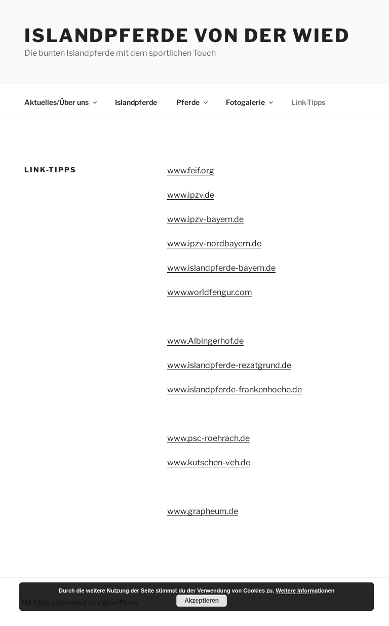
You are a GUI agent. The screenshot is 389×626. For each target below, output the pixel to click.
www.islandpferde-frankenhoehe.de (234, 389)
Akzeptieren (201, 600)
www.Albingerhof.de (205, 341)
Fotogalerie (250, 102)
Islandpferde (136, 102)
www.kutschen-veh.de (208, 462)
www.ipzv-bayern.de (205, 219)
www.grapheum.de (202, 511)
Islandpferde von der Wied (187, 35)
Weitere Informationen (305, 590)
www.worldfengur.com (209, 292)
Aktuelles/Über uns (61, 102)
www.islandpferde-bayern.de (221, 268)
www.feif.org (190, 170)
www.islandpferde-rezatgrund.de (229, 365)
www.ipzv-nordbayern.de (214, 243)
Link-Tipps (308, 102)
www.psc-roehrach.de (208, 438)
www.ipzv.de (190, 195)
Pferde (192, 102)
